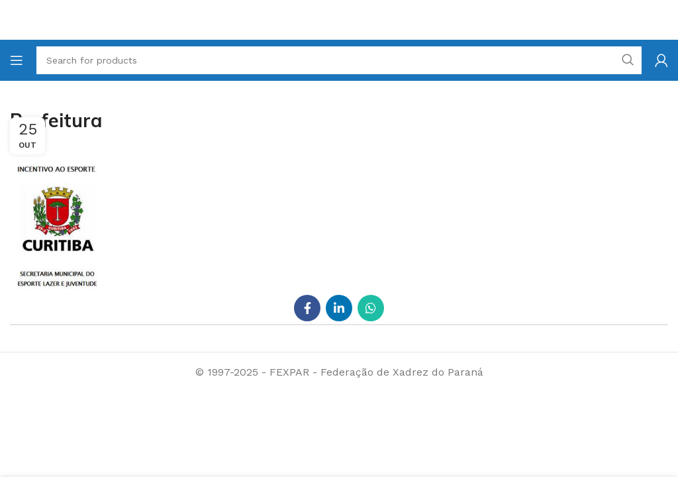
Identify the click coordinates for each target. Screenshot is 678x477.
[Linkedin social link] (339, 308)
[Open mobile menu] (16, 60)
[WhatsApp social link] (371, 308)
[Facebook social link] (307, 308)
